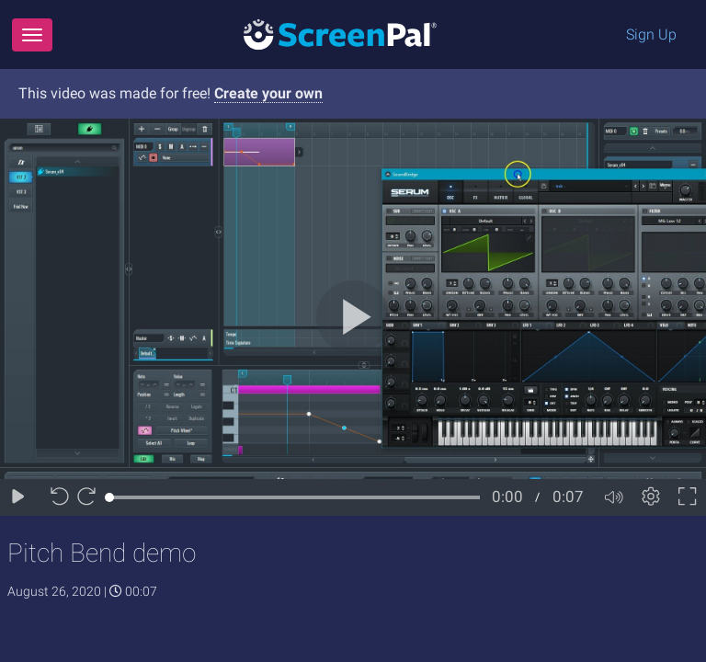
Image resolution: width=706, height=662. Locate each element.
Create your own (268, 93)
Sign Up (651, 34)
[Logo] (340, 33)
